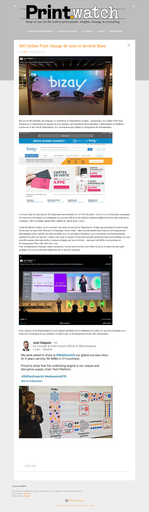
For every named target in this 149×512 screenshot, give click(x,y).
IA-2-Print (87, 31)
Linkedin (27, 493)
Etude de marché (67, 31)
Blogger (27, 496)
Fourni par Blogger (74, 500)
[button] (128, 46)
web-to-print (30, 466)
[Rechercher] (133, 7)
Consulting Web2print (40, 31)
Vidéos (101, 31)
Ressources (115, 31)
